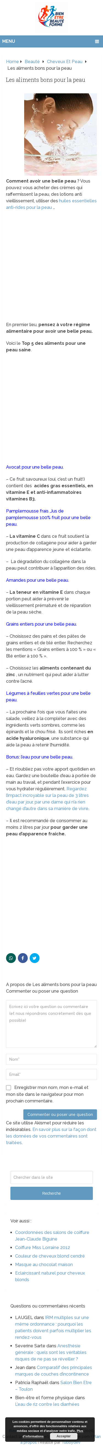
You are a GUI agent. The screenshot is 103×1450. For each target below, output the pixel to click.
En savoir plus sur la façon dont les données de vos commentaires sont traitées (51, 1136)
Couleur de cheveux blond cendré (50, 1256)
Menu (8, 41)
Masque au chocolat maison (44, 1264)
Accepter (64, 1436)
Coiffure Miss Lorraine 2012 (42, 1247)
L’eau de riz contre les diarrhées (47, 1404)
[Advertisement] (51, 267)
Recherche (51, 1193)
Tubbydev (71, 1442)
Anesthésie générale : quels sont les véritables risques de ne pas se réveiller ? (51, 1352)
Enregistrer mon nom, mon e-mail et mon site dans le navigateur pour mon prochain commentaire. (47, 1094)
